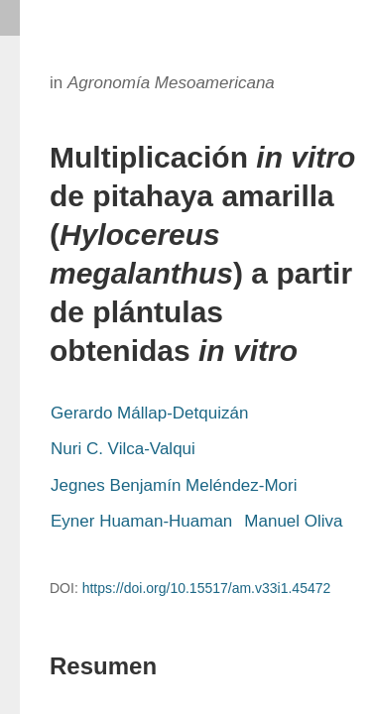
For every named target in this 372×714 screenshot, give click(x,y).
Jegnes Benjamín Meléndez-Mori (174, 485)
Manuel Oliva (293, 521)
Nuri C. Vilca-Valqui (123, 448)
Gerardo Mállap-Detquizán (149, 413)
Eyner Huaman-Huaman (141, 521)
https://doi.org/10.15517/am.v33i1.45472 (206, 588)
